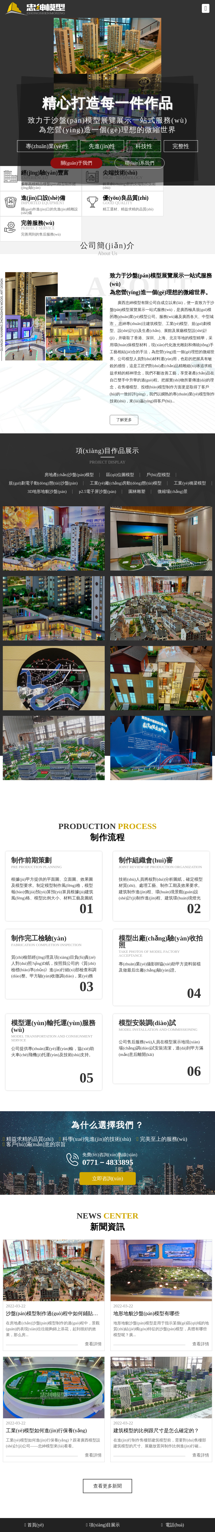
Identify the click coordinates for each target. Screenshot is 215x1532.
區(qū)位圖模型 (120, 475)
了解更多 (124, 420)
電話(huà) (172, 1525)
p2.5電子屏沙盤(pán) (97, 492)
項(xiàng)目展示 (103, 1525)
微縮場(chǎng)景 (173, 492)
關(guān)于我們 (76, 163)
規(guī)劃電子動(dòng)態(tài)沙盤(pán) (43, 483)
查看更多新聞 (107, 1486)
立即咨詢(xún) (107, 1178)
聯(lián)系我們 (139, 163)
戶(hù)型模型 (158, 475)
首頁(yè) (34, 1525)
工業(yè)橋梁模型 (190, 483)
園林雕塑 (136, 492)
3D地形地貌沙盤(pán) (47, 492)
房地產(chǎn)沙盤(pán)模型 (69, 475)
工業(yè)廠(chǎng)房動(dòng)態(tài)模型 (126, 483)
